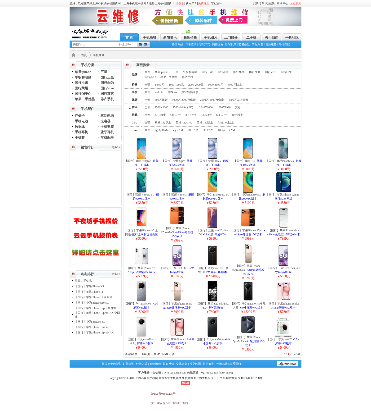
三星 (104, 72)
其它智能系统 (190, 92)
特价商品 (177, 44)
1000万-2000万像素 (184, 99)
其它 (238, 107)
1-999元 (159, 84)
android (159, 92)
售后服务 (271, 44)
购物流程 (217, 44)
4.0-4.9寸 (160, 115)
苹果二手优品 (85, 99)
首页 (84, 55)
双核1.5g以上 (163, 122)
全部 (147, 72)
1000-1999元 (176, 84)
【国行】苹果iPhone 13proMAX (94, 332)
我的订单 (258, 3)
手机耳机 (81, 132)
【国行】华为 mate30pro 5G (92, 302)
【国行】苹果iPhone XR (89, 286)
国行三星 (107, 77)
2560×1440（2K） (184, 107)
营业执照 (295, 3)
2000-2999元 (195, 84)
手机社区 (292, 37)
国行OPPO (83, 94)
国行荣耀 (81, 88)
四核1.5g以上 (205, 122)
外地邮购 (284, 44)
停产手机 (107, 99)
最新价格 (190, 37)
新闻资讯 (170, 37)
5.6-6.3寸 (206, 115)
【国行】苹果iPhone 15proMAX (248, 341)
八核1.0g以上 (225, 122)
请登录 (180, 3)
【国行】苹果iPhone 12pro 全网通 (95, 308)
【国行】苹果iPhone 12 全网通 (93, 297)
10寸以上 (237, 115)
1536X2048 (161, 107)
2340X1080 (206, 107)
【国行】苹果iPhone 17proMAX (177, 232)
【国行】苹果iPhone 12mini (91, 327)
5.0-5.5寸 (175, 115)
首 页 (129, 37)
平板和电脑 (83, 77)
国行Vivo (107, 88)
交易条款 (244, 44)
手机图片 (210, 37)
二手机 (251, 37)
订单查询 (191, 44)
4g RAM (178, 130)
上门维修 (231, 37)
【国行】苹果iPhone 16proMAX (248, 270)
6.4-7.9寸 (221, 115)
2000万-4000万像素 (212, 99)
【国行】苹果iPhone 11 (89, 291)
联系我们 (235, 363)
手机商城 (149, 37)
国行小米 (81, 83)
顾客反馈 (231, 44)
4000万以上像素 (238, 99)
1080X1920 (224, 107)
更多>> (115, 147)
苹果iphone (83, 72)
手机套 (80, 137)
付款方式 (204, 44)
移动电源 (107, 116)
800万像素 (161, 99)
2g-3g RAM (161, 130)
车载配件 (107, 137)
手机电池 (81, 121)
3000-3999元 (215, 84)
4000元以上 (235, 84)
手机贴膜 (107, 126)
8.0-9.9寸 (191, 115)
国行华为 (107, 83)
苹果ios (172, 92)
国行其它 (107, 94)
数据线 (80, 126)
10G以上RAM (226, 130)
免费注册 (203, 3)
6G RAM (193, 130)
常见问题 (257, 44)
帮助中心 (282, 3)
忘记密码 (216, 3)
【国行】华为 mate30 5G (90, 321)
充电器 (105, 121)
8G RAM (208, 130)
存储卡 (80, 116)
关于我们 (271, 37)
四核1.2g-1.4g (184, 122)
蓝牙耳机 (107, 132)
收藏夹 (270, 3)
